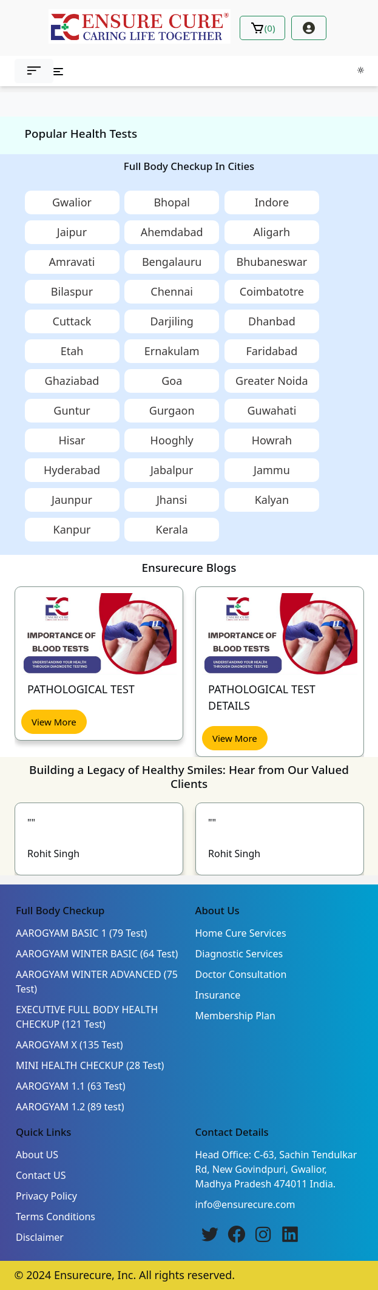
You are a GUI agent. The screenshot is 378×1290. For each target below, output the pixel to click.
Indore (272, 202)
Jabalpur (171, 470)
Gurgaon (172, 410)
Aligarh (272, 232)
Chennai (171, 291)
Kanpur (72, 529)
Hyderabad (72, 470)
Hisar (71, 440)
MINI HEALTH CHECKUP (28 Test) (90, 1065)
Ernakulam (172, 351)
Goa (171, 380)
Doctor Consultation (241, 974)
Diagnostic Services (239, 953)
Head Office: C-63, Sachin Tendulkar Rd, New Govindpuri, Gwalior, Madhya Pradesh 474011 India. (276, 1169)
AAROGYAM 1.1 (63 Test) (71, 1086)
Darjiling (171, 321)
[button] (34, 71)
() (262, 28)
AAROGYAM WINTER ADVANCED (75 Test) (97, 982)
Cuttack (72, 321)
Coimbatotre (272, 291)
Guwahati (271, 410)
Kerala (172, 529)
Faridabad (271, 351)
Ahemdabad (172, 232)
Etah (72, 351)
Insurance (218, 995)
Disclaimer (40, 1237)
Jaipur (72, 232)
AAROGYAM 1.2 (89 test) (70, 1106)
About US (37, 1154)
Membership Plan (235, 1015)
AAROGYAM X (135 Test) (69, 1044)
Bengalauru (172, 261)
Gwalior (72, 202)
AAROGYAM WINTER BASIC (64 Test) (97, 953)
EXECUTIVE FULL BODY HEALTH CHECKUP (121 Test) (87, 1017)
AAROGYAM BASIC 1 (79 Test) (81, 933)
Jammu (272, 470)
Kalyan (272, 499)
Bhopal (172, 202)
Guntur (71, 410)
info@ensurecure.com (245, 1204)
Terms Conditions (55, 1216)
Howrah (272, 440)
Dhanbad (271, 321)
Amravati (72, 261)
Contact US (41, 1175)
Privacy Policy (46, 1196)
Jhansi (172, 499)
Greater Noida (271, 380)
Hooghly (172, 440)
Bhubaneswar (272, 261)
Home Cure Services (240, 933)
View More (54, 722)
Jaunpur (72, 499)
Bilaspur (72, 291)
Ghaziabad (72, 380)
